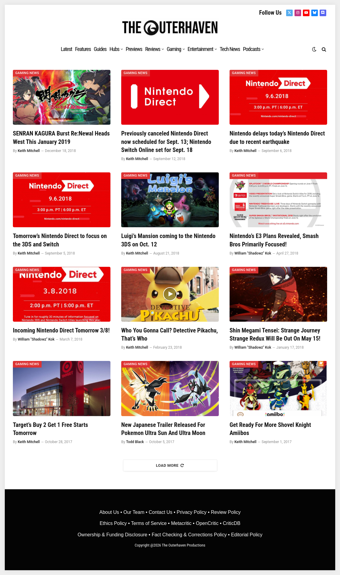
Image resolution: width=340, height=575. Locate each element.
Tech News (230, 49)
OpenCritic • (209, 523)
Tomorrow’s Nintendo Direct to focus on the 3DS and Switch (60, 240)
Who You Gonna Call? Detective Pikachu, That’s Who (169, 334)
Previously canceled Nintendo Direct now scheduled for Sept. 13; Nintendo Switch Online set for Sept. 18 (166, 141)
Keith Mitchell (29, 151)
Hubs (114, 49)
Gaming (174, 49)
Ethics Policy (114, 523)
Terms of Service (149, 523)
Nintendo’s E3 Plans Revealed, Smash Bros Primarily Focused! (274, 240)
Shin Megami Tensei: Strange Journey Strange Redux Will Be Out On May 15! (275, 334)
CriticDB (231, 523)
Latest (66, 49)
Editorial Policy (246, 534)
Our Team (133, 512)
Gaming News (27, 73)
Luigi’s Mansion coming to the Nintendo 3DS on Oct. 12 (168, 240)
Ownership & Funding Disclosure (113, 534)
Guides (100, 49)
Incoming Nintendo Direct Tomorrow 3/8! (61, 330)
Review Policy (226, 512)
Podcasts (251, 49)
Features (83, 49)
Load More (170, 465)
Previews (134, 49)
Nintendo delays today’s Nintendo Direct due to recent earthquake (277, 137)
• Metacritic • (181, 523)
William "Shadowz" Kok (252, 253)
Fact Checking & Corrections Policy (189, 534)
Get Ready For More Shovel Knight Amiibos (270, 428)
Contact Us (160, 512)
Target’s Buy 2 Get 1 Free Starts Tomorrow (50, 428)
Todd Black (135, 442)
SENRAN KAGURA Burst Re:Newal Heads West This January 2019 (61, 137)
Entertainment (200, 49)
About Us (109, 512)
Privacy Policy (192, 512)
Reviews (152, 49)
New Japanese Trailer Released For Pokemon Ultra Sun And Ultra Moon (163, 428)
